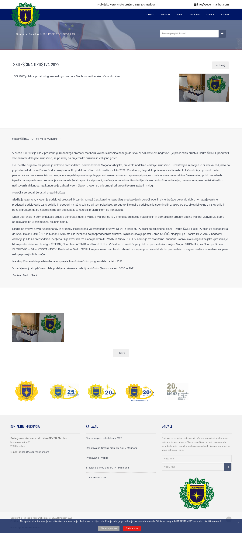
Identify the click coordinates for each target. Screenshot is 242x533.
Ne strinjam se (109, 528)
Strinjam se (132, 528)
